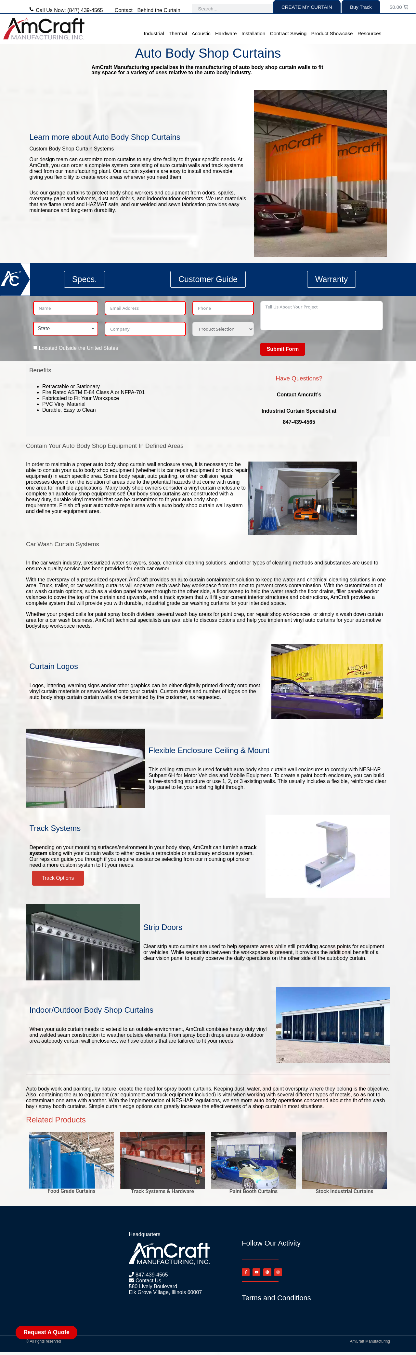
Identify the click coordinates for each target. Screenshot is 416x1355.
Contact (124, 10)
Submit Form (283, 349)
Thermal (178, 33)
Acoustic (201, 33)
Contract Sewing (288, 33)
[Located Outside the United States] (35, 348)
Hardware (226, 33)
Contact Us (147, 1280)
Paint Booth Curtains (253, 1191)
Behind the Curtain (158, 10)
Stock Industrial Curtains (344, 1191)
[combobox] (65, 328)
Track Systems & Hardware (162, 1191)
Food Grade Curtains (71, 1191)
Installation (253, 33)
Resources (369, 33)
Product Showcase (332, 33)
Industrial (154, 33)
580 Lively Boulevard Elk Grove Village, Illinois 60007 (165, 1289)
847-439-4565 (151, 1274)
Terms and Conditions (276, 1301)
